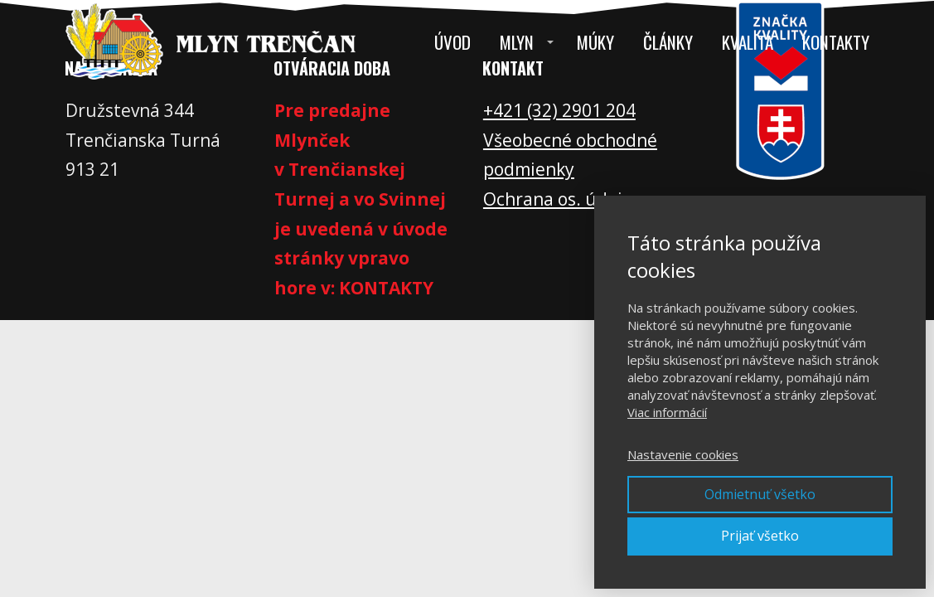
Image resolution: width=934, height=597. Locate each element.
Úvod (452, 42)
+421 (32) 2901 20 (554, 110)
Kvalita (747, 42)
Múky (595, 42)
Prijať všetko (760, 536)
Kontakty (835, 42)
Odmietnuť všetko (759, 494)
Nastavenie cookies (682, 454)
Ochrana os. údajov (562, 199)
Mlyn (517, 42)
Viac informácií (667, 412)
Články (668, 42)
